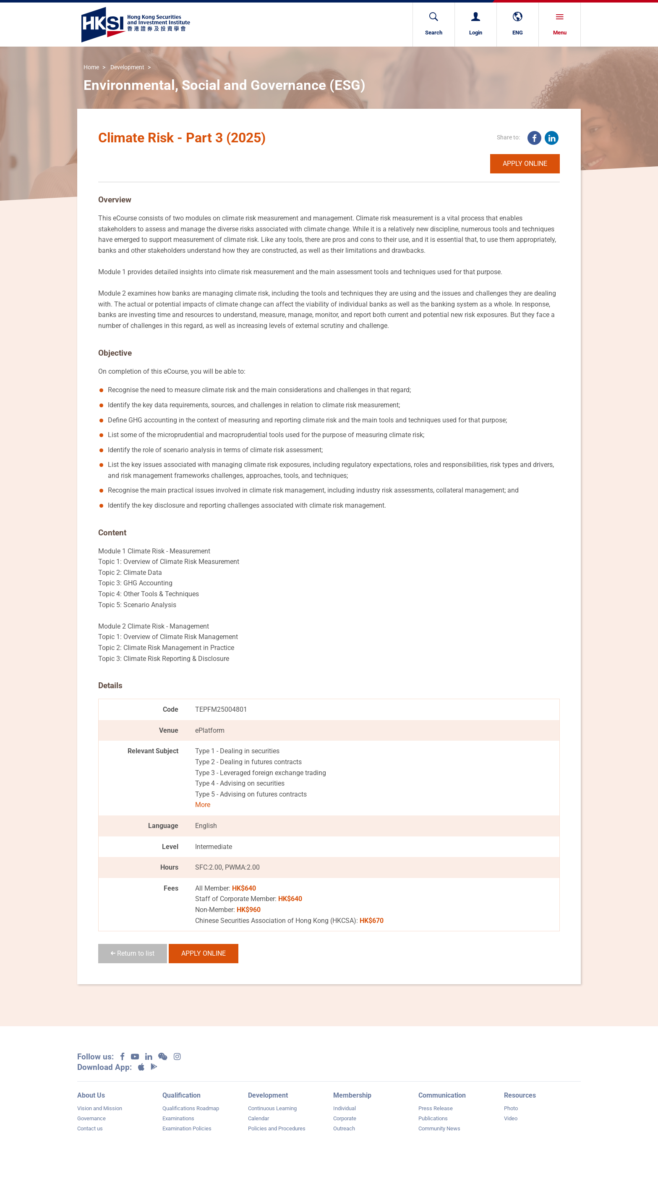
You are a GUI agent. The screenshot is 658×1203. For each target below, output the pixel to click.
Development (127, 67)
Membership (352, 1095)
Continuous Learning (272, 1108)
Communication (442, 1095)
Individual (344, 1108)
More (202, 805)
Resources (520, 1095)
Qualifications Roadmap (190, 1108)
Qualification (181, 1095)
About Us (91, 1095)
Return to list (132, 953)
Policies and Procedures (277, 1128)
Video (510, 1118)
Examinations (178, 1118)
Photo (511, 1108)
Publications (433, 1118)
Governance (91, 1118)
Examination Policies (187, 1128)
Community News (439, 1128)
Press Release (435, 1108)
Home (91, 67)
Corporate (344, 1118)
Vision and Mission (99, 1108)
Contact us (90, 1128)
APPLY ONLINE (525, 164)
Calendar (258, 1118)
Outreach (344, 1128)
